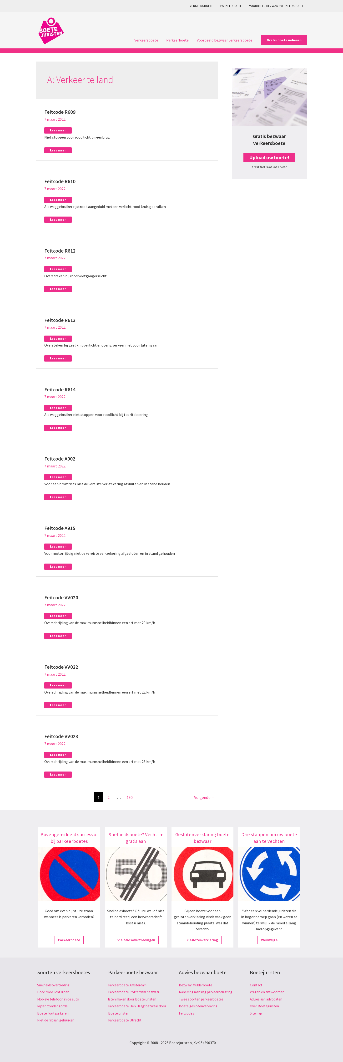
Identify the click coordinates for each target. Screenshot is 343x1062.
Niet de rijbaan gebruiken (57, 1018)
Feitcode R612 (60, 250)
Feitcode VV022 (61, 665)
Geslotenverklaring (202, 938)
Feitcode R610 (60, 181)
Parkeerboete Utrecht (126, 1018)
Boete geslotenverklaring (200, 1012)
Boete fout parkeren (54, 1012)
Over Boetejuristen (265, 1004)
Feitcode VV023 (61, 735)
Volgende (204, 796)
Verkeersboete (203, 6)
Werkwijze (269, 938)
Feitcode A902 (59, 458)
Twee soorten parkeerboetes (202, 1004)
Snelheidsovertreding (54, 983)
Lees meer (58, 129)
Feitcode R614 (60, 388)
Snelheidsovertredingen (136, 938)
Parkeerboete (232, 6)
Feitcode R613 (60, 319)
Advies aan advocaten (267, 997)
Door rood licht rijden (54, 990)
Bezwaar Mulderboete (197, 983)
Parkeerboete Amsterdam (129, 983)
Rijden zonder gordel (54, 1004)
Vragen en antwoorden (268, 990)
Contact (256, 983)
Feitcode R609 (60, 112)
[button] (284, 40)
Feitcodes (187, 1018)
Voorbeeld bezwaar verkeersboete (276, 6)
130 (129, 796)
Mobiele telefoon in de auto (59, 997)
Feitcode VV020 (61, 596)
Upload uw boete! (269, 157)
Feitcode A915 (59, 527)
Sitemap (257, 1012)
